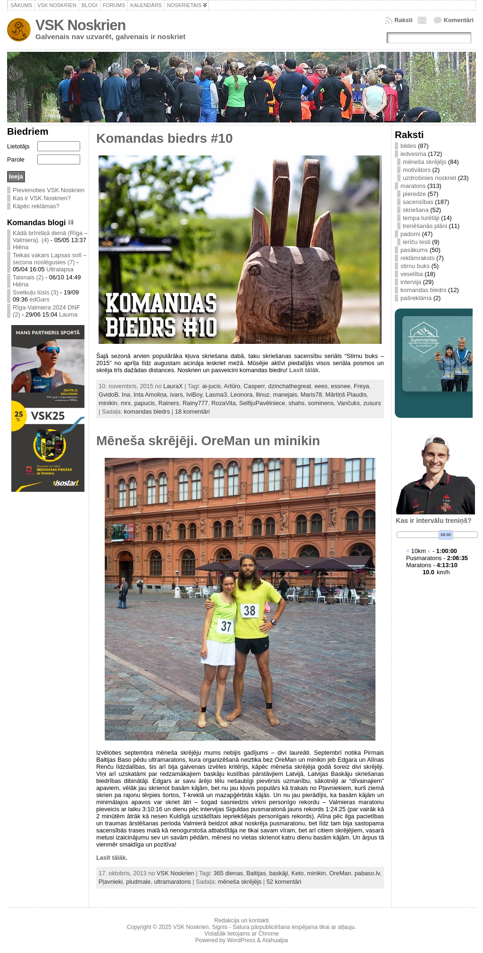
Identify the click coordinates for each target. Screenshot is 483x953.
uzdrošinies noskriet (429, 177)
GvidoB (108, 394)
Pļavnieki (111, 881)
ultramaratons (172, 881)
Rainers (168, 403)
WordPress (241, 940)
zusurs (372, 403)
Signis (219, 927)
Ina (126, 394)
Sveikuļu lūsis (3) (35, 292)
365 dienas (228, 873)
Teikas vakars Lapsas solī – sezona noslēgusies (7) (49, 259)
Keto (297, 873)
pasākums (414, 249)
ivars (176, 394)
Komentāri (459, 20)
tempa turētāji (421, 217)
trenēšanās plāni (425, 225)
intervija (410, 281)
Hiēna (20, 247)
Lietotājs (18, 146)
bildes (408, 145)
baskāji (278, 873)
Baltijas (256, 873)
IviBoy (194, 394)
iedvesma (413, 153)
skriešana (416, 209)
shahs (297, 403)
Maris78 (311, 394)
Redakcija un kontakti (241, 920)
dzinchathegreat (289, 386)
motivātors (417, 169)
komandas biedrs (147, 411)
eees (321, 386)
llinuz (263, 394)
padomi (410, 233)
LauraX (173, 386)
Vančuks (348, 403)
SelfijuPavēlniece (262, 403)
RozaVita (223, 403)
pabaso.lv (367, 873)
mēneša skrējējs (239, 881)
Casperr (254, 386)
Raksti (403, 20)
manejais (285, 394)
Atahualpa (275, 940)
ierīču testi (416, 241)
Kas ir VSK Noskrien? (42, 198)
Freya (361, 386)
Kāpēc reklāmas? (36, 206)
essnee (340, 386)
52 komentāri (283, 881)
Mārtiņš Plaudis (345, 394)
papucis (144, 403)
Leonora (241, 394)
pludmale (138, 881)
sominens (321, 403)
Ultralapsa (60, 269)
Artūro (232, 386)
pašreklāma (416, 297)
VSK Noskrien (80, 25)
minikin (108, 403)
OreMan (340, 873)
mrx (126, 403)
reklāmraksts (417, 257)
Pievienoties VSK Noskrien (48, 190)
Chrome (268, 933)
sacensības (418, 201)
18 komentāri (192, 411)
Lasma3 (216, 394)
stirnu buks (415, 265)
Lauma (68, 314)
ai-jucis (211, 386)
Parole (16, 159)
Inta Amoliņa (150, 394)
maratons (412, 185)
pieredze (414, 193)
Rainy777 (195, 403)
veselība (411, 273)
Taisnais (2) (28, 277)
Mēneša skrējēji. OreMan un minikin (208, 440)
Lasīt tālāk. (304, 370)
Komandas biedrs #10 (164, 138)
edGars (40, 299)
